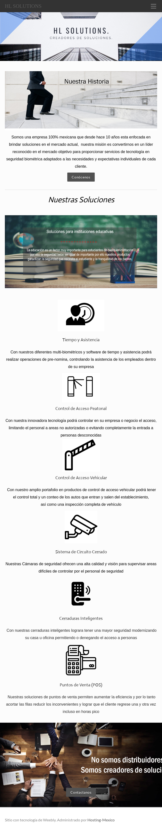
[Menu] (153, 6)
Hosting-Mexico (101, 819)
